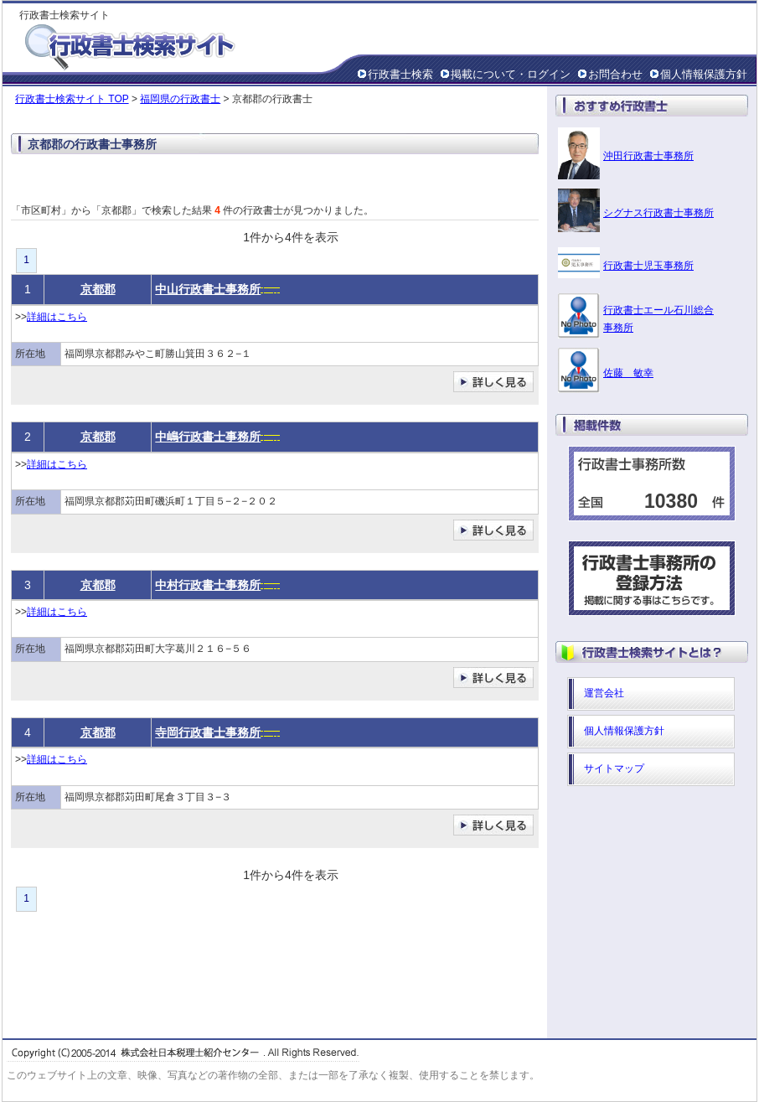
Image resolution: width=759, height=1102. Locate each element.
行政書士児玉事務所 (648, 266)
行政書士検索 (400, 74)
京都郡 (98, 289)
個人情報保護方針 (703, 74)
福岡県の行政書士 (180, 99)
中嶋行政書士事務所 (208, 436)
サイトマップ (614, 768)
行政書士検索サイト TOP (72, 99)
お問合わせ (615, 74)
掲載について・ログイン (511, 74)
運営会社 (604, 693)
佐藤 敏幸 (628, 373)
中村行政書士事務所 (208, 585)
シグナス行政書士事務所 (658, 213)
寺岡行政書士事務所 (208, 732)
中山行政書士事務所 (208, 289)
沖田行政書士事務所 (648, 156)
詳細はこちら (57, 317)
